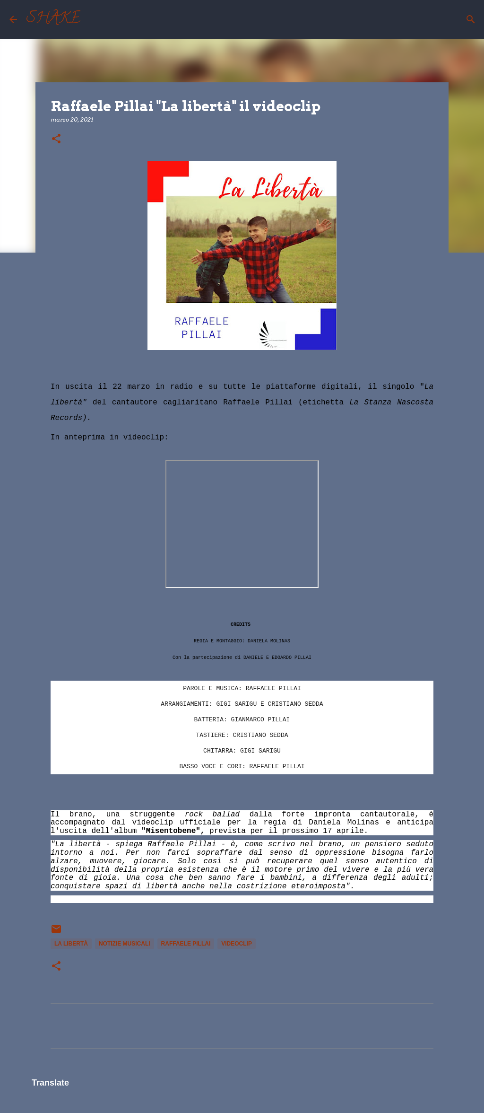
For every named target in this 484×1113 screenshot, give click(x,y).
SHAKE (53, 19)
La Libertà (71, 943)
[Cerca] (93, 19)
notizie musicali (124, 943)
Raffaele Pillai (186, 943)
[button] (56, 139)
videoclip (236, 943)
